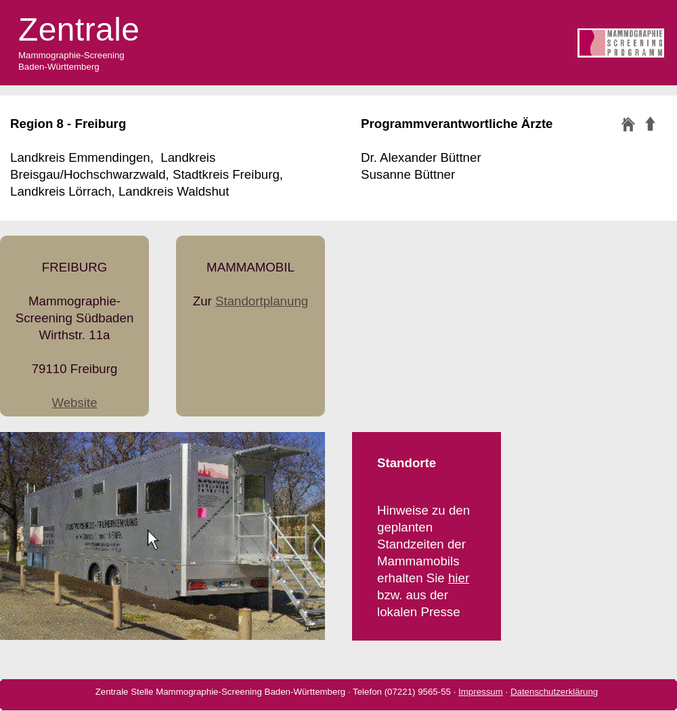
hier (458, 578)
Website (74, 402)
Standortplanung (261, 301)
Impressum (480, 692)
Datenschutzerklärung (554, 692)
